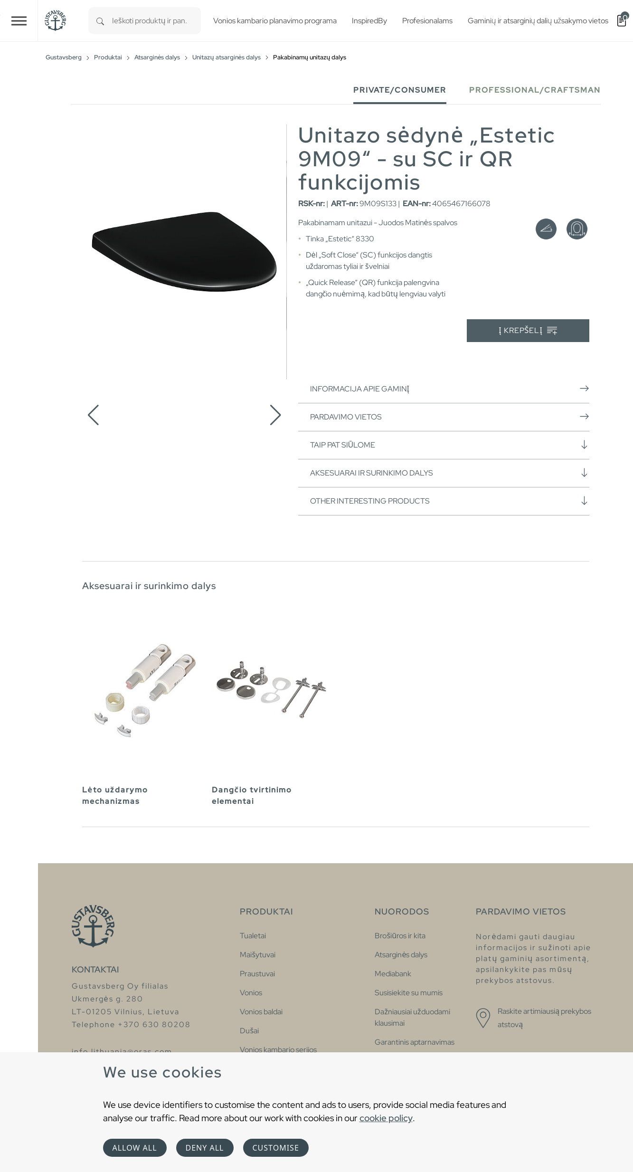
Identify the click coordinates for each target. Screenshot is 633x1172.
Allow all (135, 1148)
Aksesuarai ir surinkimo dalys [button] (449, 472)
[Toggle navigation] (19, 20)
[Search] (100, 21)
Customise (276, 1148)
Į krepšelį (528, 330)
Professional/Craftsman (535, 90)
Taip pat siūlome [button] (449, 444)
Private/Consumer (399, 90)
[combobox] (156, 21)
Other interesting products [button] (449, 500)
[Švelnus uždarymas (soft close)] (546, 229)
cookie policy (386, 1118)
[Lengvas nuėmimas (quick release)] (577, 229)
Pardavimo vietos (449, 416)
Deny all (205, 1148)
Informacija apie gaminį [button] (449, 388)
